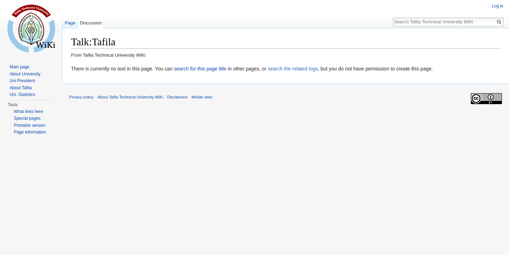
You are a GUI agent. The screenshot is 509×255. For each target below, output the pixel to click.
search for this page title (200, 69)
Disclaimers (177, 97)
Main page (19, 66)
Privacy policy (81, 97)
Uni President (22, 80)
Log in (497, 6)
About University (25, 74)
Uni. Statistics (22, 94)
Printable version (29, 125)
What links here (28, 111)
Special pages (27, 118)
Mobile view (202, 97)
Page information (30, 132)
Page (70, 23)
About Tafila (21, 87)
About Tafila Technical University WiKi (130, 97)
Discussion (91, 23)
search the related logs (293, 69)
